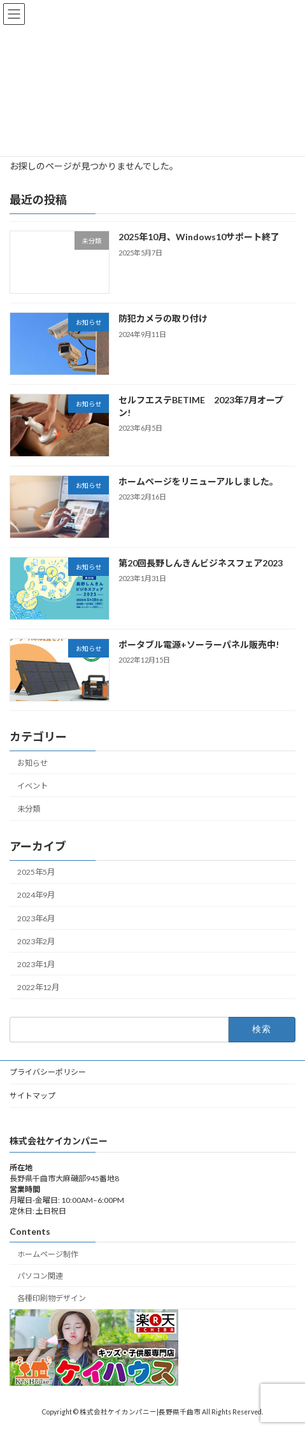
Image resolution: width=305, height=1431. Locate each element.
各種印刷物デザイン (51, 1298)
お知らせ (32, 763)
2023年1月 (36, 964)
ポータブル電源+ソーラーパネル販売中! (198, 644)
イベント (32, 786)
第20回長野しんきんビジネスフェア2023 (201, 562)
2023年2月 (36, 941)
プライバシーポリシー (48, 1072)
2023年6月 (36, 918)
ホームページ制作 (47, 1253)
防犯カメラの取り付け (163, 318)
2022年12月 (38, 987)
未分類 (28, 809)
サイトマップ (32, 1095)
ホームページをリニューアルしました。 (198, 481)
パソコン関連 (40, 1276)
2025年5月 (36, 872)
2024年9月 (36, 895)
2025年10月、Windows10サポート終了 (199, 236)
